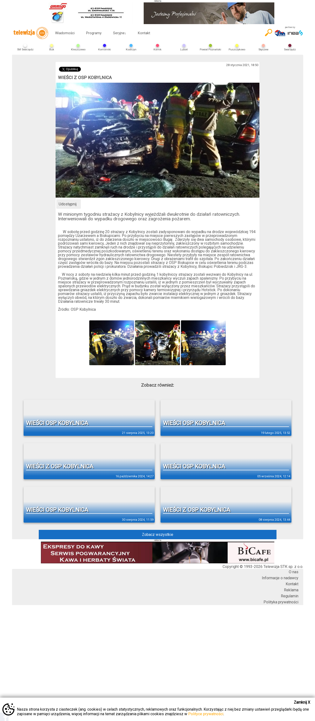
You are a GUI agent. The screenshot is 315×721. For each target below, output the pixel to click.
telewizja (30, 33)
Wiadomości (65, 33)
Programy (94, 33)
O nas (293, 572)
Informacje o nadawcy (280, 578)
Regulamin (289, 596)
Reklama (291, 590)
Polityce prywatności (205, 714)
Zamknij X (302, 702)
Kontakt (144, 33)
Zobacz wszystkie (157, 534)
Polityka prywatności (281, 602)
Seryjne (119, 33)
